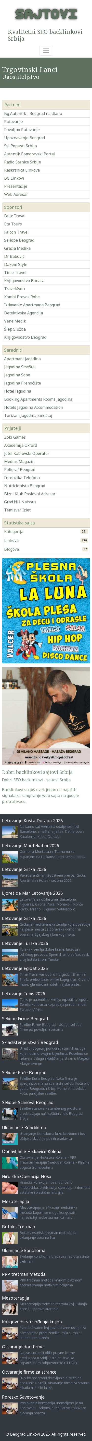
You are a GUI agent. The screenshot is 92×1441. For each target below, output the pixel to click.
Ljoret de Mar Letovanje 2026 (32, 893)
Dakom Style (15, 264)
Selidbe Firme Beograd (25, 1018)
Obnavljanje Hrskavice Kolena (31, 1151)
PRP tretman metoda (24, 1274)
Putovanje (13, 121)
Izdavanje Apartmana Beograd (32, 305)
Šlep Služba (15, 329)
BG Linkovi (14, 178)
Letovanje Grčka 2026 (24, 869)
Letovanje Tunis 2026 (23, 993)
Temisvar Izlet (17, 510)
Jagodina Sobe (17, 375)
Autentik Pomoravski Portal (29, 154)
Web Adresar (16, 194)
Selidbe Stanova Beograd (27, 1102)
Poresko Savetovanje (23, 1397)
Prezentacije (15, 186)
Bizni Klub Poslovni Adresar (29, 494)
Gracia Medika (17, 248)
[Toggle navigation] (46, 51)
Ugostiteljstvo (20, 77)
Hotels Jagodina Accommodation (33, 407)
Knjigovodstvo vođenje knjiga (32, 1322)
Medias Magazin (19, 461)
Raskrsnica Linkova (22, 170)
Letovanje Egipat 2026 (25, 968)
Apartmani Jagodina (22, 358)
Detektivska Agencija (23, 313)
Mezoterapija (15, 1201)
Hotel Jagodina (17, 391)
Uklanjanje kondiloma (23, 1250)
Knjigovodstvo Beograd (25, 337)
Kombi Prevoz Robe (22, 296)
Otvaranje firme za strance (29, 1372)
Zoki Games (15, 437)
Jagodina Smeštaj (20, 367)
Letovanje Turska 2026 (25, 943)
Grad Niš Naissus (20, 502)
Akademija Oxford (20, 445)
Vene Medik (15, 321)
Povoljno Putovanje (22, 129)
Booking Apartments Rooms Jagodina (38, 399)
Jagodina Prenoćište (22, 383)
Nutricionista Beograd (24, 485)
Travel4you (14, 288)
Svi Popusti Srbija (20, 146)
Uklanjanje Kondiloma (24, 1127)
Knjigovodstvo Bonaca (24, 280)
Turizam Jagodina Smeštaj (28, 415)
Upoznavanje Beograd (24, 137)
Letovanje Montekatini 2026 (30, 845)
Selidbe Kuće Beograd (24, 1072)
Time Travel (15, 272)
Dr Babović (14, 256)
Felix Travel (15, 216)
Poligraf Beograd (19, 469)
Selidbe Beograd (19, 240)
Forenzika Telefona (22, 477)
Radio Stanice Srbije (22, 162)
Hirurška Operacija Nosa (26, 1176)
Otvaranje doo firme (23, 1347)
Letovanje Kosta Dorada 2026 (32, 820)
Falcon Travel (16, 232)
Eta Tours (13, 224)
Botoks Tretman (18, 1227)
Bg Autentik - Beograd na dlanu (33, 113)
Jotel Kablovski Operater (26, 453)
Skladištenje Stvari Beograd (30, 1042)
